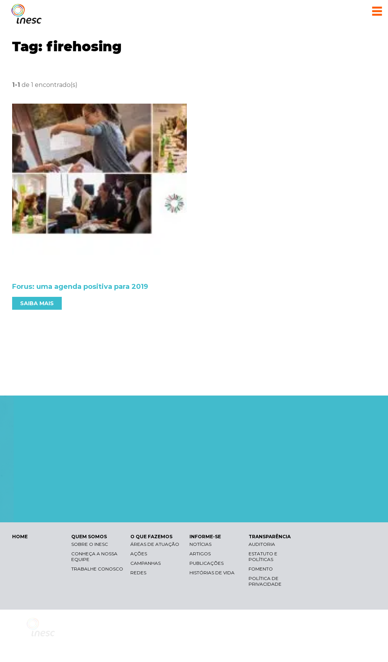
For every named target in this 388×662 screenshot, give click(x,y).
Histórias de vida (212, 572)
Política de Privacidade (265, 581)
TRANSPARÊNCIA (270, 536)
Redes (138, 572)
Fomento (261, 569)
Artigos (200, 553)
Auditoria (262, 544)
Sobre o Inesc (89, 544)
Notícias (200, 544)
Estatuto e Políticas (263, 556)
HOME (20, 536)
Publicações (206, 563)
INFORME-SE (205, 536)
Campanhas (145, 563)
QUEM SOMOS (89, 536)
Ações (138, 553)
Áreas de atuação (154, 544)
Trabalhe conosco (97, 569)
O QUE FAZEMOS (151, 536)
